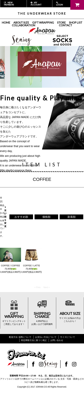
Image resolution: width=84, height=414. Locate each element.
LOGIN (59, 4)
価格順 (46, 216)
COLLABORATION (23, 25)
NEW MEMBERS (9, 3)
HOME (6, 22)
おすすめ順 (21, 216)
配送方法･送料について (20, 337)
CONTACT (65, 25)
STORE (61, 22)
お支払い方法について (45, 337)
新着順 (71, 216)
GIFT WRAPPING (43, 22)
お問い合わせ (56, 340)
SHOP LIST (75, 22)
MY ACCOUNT (36, 3)
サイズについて (67, 337)
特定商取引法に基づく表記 (34, 340)
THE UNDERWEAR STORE (42, 13)
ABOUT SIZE (21, 22)
